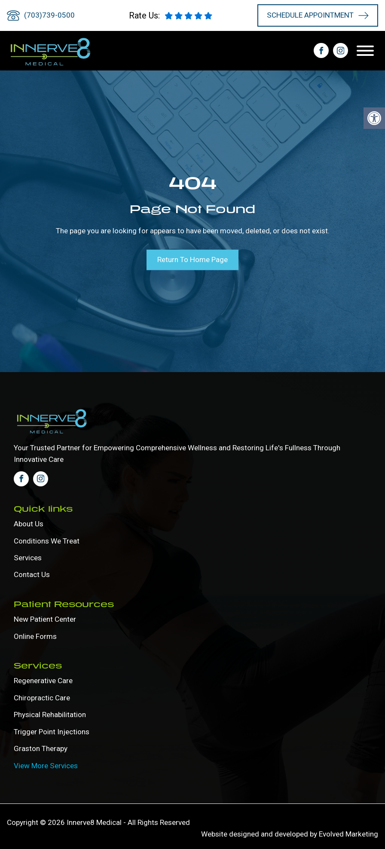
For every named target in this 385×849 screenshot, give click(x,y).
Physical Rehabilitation (50, 714)
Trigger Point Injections (51, 731)
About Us (28, 523)
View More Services (46, 765)
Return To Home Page (192, 259)
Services (28, 557)
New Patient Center (45, 618)
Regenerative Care (43, 680)
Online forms (35, 636)
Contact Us (32, 574)
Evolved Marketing (348, 834)
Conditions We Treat (46, 540)
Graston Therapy (40, 748)
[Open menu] (367, 51)
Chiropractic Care (42, 697)
